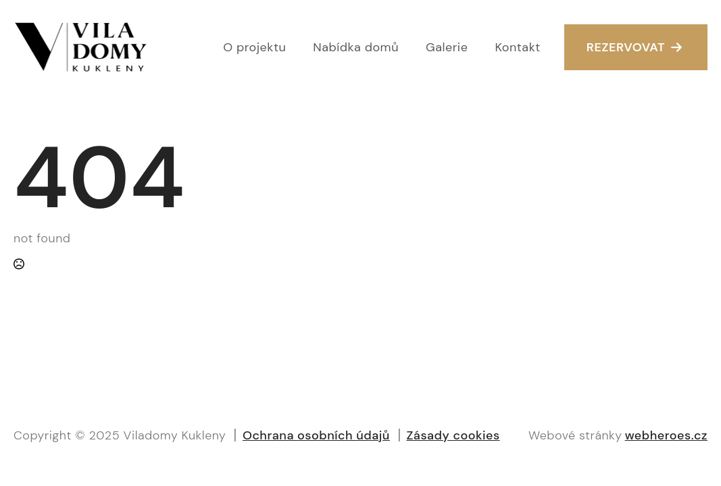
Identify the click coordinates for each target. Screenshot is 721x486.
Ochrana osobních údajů (316, 435)
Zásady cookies (452, 435)
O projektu (254, 47)
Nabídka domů (356, 47)
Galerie (447, 47)
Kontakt (517, 47)
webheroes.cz (666, 435)
